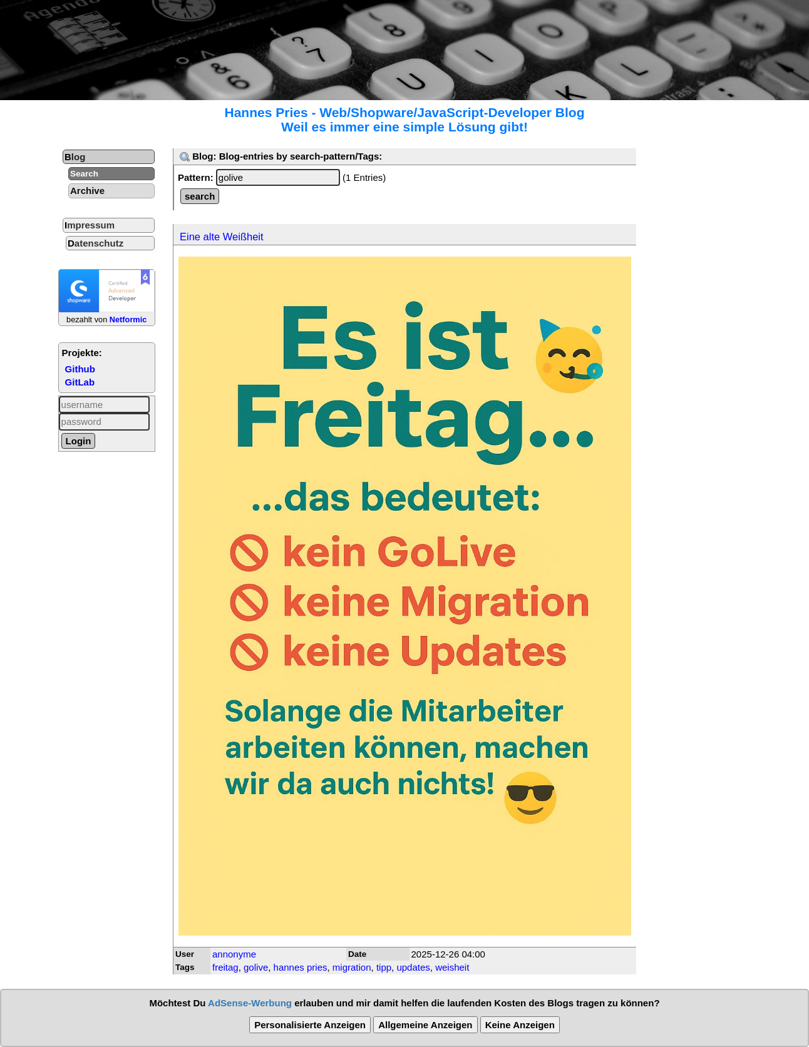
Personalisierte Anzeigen (310, 1024)
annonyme (234, 954)
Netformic (128, 319)
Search (84, 173)
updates (413, 967)
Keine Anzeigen (520, 1024)
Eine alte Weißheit (222, 236)
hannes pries (300, 967)
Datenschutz (95, 243)
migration (351, 967)
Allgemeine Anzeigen (425, 1024)
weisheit (452, 967)
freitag (225, 967)
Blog (74, 156)
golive (256, 967)
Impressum (89, 225)
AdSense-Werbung (250, 1003)
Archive (87, 190)
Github (80, 369)
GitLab (80, 382)
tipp (383, 967)
